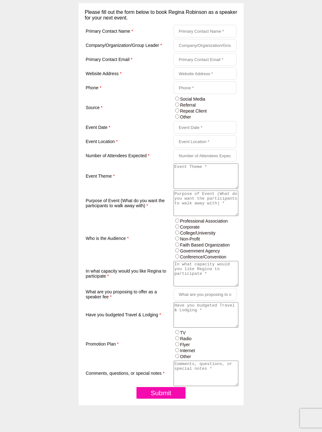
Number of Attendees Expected (118, 155)
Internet (187, 369)
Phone (94, 87)
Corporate (190, 236)
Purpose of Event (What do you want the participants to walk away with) (125, 210)
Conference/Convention (203, 266)
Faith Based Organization (205, 254)
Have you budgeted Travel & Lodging (123, 331)
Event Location (102, 141)
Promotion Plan (102, 362)
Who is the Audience (107, 247)
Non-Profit (190, 248)
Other (185, 116)
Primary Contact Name (109, 31)
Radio (186, 357)
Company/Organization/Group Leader (124, 45)
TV (183, 351)
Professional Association (204, 230)
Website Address (104, 73)
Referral (188, 105)
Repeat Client (193, 111)
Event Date (98, 127)
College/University (198, 242)
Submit (161, 416)
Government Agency (200, 260)
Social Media (192, 99)
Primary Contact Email (109, 59)
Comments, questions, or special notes (125, 394)
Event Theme (100, 178)
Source (94, 107)
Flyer (185, 363)
